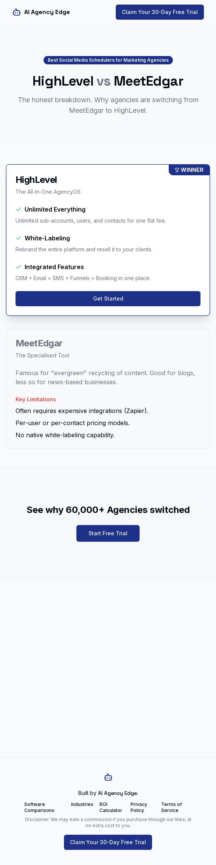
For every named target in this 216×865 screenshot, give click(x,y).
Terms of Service (171, 807)
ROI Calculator (110, 807)
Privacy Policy (139, 807)
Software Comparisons (39, 807)
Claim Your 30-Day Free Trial (160, 12)
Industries (82, 804)
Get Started (108, 298)
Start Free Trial (108, 533)
